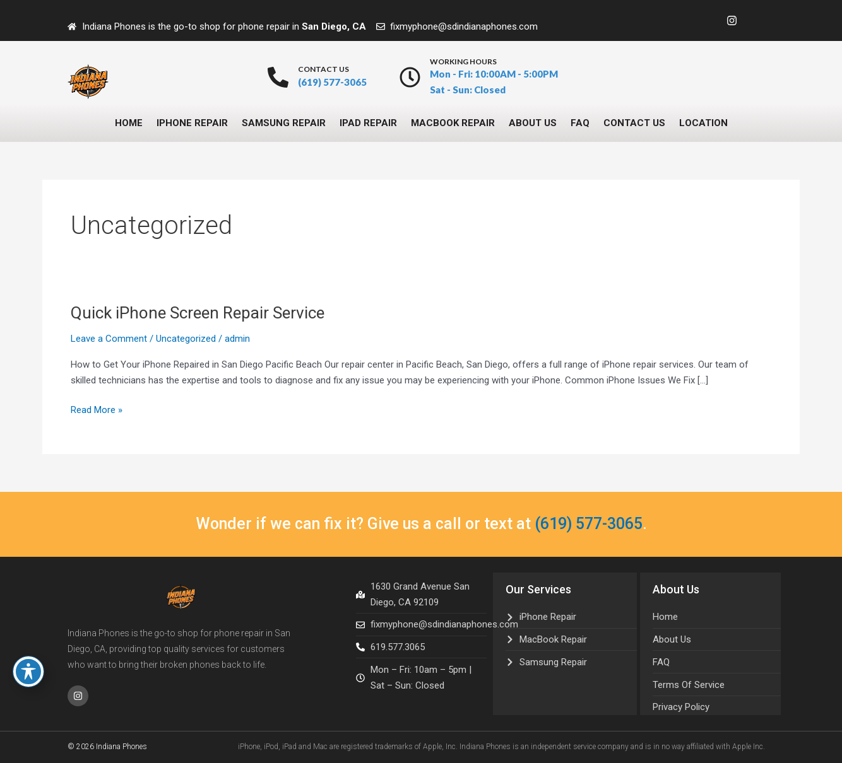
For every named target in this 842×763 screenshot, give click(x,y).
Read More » (96, 409)
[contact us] (278, 77)
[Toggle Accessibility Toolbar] (28, 671)
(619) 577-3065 (589, 524)
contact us (323, 69)
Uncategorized (186, 338)
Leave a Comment (109, 338)
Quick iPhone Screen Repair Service (197, 312)
